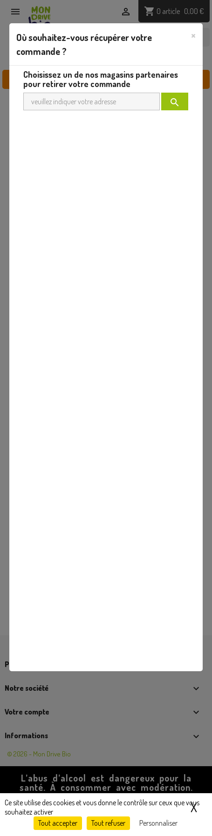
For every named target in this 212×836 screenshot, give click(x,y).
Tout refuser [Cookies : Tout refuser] (108, 823)
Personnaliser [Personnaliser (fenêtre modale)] (158, 823)
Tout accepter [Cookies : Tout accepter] (57, 823)
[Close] (193, 34)
